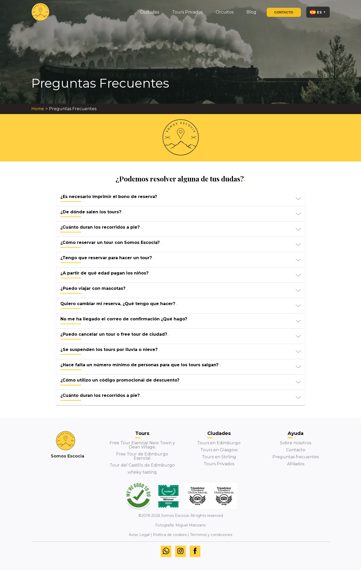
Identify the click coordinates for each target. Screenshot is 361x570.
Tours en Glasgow (219, 449)
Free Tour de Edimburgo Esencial (142, 456)
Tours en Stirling (219, 456)
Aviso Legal (139, 534)
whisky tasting (142, 472)
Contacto (283, 12)
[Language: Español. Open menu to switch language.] (318, 12)
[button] (180, 198)
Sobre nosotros (295, 442)
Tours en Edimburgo (218, 442)
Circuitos (224, 12)
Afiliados (295, 463)
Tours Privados (219, 463)
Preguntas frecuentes (295, 456)
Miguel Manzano (190, 525)
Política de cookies (170, 534)
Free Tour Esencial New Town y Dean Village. (142, 444)
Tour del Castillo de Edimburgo (142, 465)
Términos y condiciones (211, 534)
